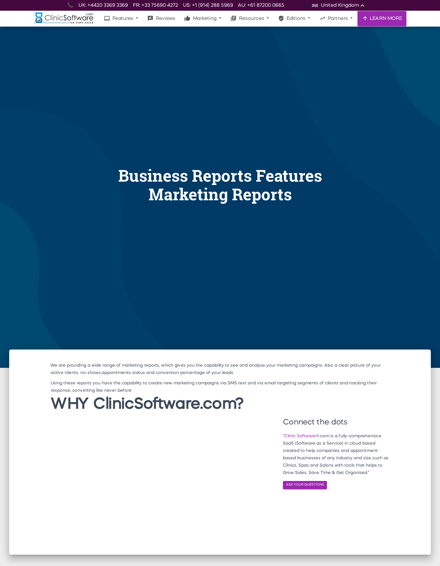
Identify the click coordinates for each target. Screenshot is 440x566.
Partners (334, 18)
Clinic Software (300, 436)
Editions (292, 18)
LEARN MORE (382, 18)
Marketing (201, 18)
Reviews (161, 18)
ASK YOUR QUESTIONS (305, 484)
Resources (247, 18)
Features (119, 18)
